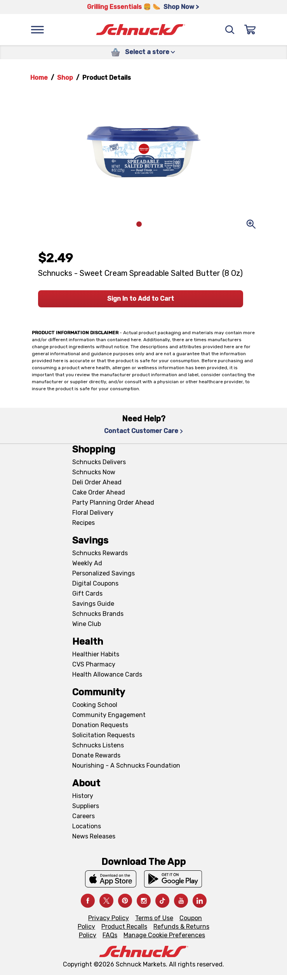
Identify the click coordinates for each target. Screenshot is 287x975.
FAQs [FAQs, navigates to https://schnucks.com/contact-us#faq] (110, 935)
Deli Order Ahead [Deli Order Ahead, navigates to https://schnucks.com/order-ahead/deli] (97, 482)
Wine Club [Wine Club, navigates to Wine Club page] (86, 624)
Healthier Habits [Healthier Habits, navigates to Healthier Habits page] (95, 654)
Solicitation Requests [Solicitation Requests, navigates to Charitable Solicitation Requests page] (103, 735)
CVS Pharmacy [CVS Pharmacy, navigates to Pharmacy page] (93, 664)
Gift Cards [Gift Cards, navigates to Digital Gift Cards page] (87, 593)
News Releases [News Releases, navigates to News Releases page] (93, 836)
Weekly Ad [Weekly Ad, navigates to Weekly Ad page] (87, 563)
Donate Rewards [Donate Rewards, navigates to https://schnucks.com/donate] (96, 755)
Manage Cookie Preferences (164, 935)
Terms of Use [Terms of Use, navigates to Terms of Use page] (154, 918)
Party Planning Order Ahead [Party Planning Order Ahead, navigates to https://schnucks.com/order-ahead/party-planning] (113, 502)
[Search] (229, 29)
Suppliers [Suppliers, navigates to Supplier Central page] (85, 806)
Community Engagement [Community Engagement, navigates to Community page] (109, 715)
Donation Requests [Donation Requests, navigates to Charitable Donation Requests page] (100, 725)
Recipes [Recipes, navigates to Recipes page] (83, 522)
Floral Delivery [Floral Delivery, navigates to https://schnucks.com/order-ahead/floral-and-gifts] (92, 512)
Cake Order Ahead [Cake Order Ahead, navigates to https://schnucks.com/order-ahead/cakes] (98, 492)
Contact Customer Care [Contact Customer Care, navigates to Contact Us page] (143, 431)
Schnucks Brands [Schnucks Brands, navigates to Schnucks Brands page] (97, 613)
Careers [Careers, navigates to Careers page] (83, 816)
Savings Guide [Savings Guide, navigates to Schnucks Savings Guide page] (93, 603)
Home (39, 77)
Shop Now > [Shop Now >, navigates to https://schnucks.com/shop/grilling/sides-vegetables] (181, 7)
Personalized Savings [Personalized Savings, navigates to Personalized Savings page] (103, 573)
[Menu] (37, 29)
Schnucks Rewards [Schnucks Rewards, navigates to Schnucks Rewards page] (100, 553)
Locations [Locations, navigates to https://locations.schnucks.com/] (86, 826)
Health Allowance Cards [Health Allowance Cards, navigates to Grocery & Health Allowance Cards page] (107, 674)
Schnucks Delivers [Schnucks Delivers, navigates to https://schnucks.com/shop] (99, 462)
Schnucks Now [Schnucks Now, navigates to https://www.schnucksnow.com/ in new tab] (93, 472)
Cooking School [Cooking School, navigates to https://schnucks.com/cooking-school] (94, 704)
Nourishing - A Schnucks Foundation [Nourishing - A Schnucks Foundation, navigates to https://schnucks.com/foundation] (126, 765)
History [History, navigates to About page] (82, 796)
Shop (65, 77)
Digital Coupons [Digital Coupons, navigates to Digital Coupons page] (95, 583)
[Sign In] (250, 29)
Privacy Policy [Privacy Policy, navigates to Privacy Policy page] (108, 918)
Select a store (150, 52)
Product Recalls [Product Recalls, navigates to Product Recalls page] (124, 926)
